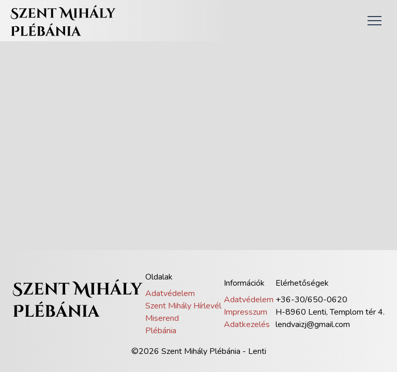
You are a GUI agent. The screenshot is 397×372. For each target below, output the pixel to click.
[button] (374, 20)
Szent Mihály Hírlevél (183, 306)
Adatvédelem (170, 293)
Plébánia (160, 330)
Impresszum (245, 312)
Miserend (162, 318)
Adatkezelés (247, 324)
